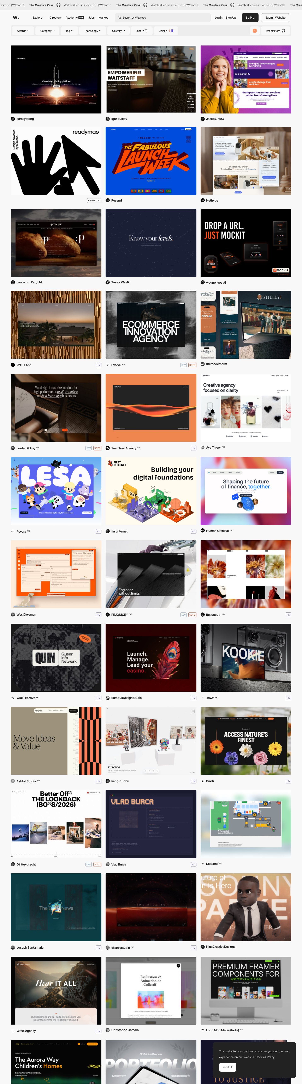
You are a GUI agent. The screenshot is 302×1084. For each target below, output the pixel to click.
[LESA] (56, 491)
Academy (75, 17)
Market (103, 17)
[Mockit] (246, 243)
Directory (55, 17)
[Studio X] (56, 408)
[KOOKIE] (246, 658)
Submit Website (275, 17)
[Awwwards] (16, 17)
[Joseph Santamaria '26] (56, 907)
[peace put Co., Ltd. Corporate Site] (56, 243)
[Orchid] (246, 408)
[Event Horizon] (151, 907)
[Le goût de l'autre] (151, 991)
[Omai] (56, 325)
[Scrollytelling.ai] (56, 79)
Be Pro (250, 17)
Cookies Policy (265, 1057)
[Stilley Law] (246, 325)
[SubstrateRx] (151, 243)
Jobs (91, 17)
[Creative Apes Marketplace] (246, 991)
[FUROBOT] (151, 741)
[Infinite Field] (151, 408)
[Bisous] (246, 574)
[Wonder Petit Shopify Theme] (246, 161)
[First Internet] (151, 491)
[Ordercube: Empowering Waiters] (151, 79)
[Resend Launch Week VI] (151, 161)
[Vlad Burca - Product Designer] (151, 824)
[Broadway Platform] (151, 658)
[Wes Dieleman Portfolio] (56, 574)
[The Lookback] (56, 824)
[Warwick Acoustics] (56, 991)
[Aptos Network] (56, 741)
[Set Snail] (246, 824)
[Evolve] (151, 325)
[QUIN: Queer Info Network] (56, 658)
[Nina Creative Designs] (246, 907)
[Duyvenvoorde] (246, 741)
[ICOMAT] (151, 574)
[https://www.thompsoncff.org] (246, 79)
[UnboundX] (246, 491)
